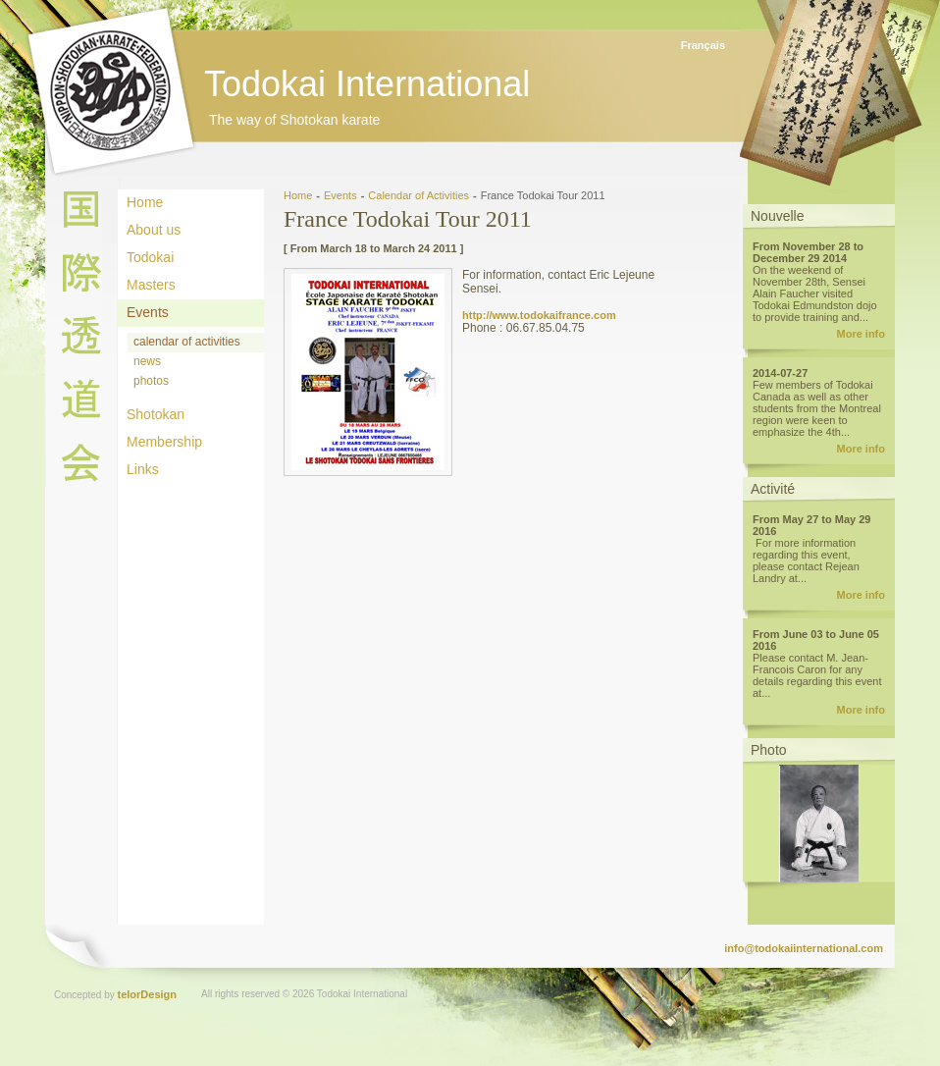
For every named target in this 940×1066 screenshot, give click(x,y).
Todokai (150, 257)
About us (154, 230)
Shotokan (155, 414)
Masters (151, 285)
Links (143, 469)
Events (148, 312)
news (147, 361)
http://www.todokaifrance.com (539, 315)
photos (151, 381)
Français (703, 45)
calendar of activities (186, 341)
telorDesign (148, 994)
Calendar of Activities (418, 195)
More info (861, 334)
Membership (164, 442)
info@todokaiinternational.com (803, 948)
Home (145, 202)
